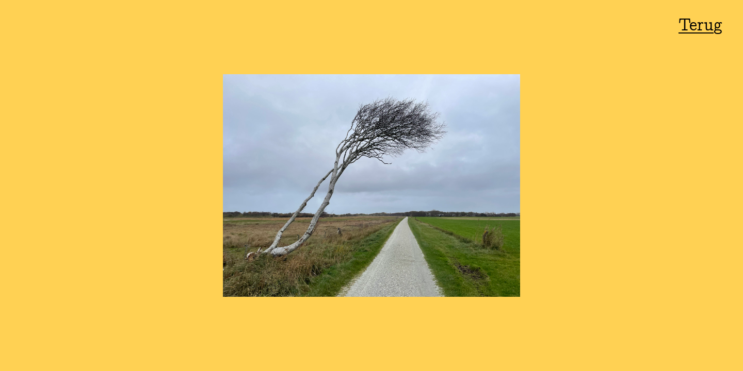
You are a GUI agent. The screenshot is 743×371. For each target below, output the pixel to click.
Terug (700, 25)
